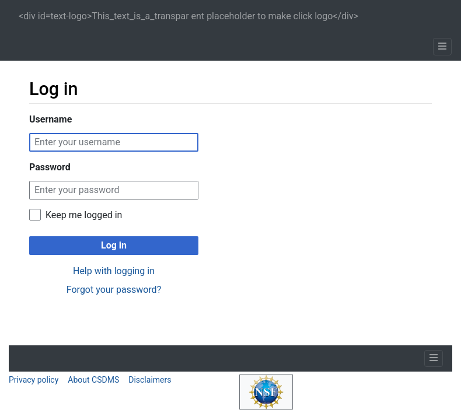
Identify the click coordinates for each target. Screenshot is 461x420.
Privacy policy (33, 379)
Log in (114, 245)
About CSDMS (93, 379)
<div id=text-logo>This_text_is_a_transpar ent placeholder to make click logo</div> (188, 16)
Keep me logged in (84, 214)
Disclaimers (149, 379)
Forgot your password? (114, 289)
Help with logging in (114, 270)
